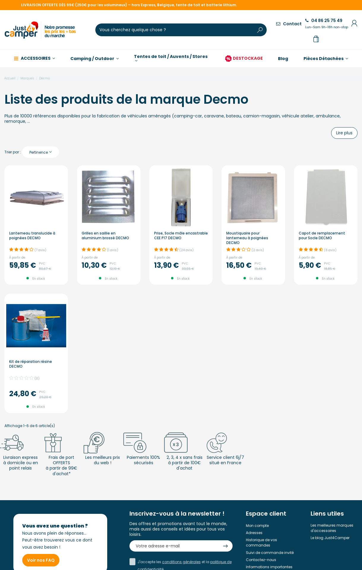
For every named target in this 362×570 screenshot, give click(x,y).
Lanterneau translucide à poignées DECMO (32, 235)
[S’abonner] (226, 546)
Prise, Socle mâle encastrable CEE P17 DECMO (181, 235)
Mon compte (257, 525)
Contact (289, 24)
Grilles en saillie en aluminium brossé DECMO (105, 235)
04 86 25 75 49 (326, 23)
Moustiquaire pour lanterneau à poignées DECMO (247, 238)
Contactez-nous (261, 559)
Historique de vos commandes (261, 542)
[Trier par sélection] (40, 152)
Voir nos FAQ (41, 560)
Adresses (254, 532)
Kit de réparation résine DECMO (30, 364)
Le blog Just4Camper (330, 537)
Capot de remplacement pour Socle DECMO (322, 235)
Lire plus (344, 133)
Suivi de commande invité (270, 552)
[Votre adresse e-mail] (173, 546)
